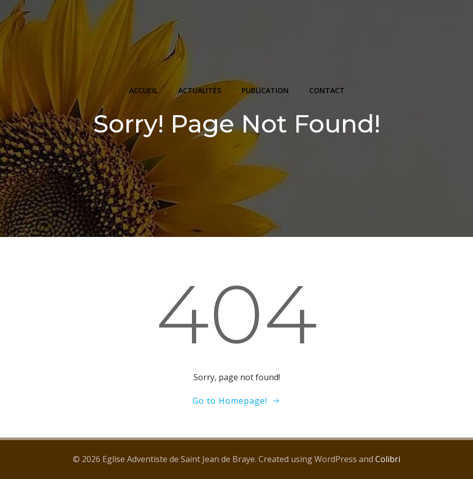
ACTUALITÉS (199, 90)
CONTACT (327, 90)
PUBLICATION (265, 90)
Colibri (387, 459)
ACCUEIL (143, 90)
